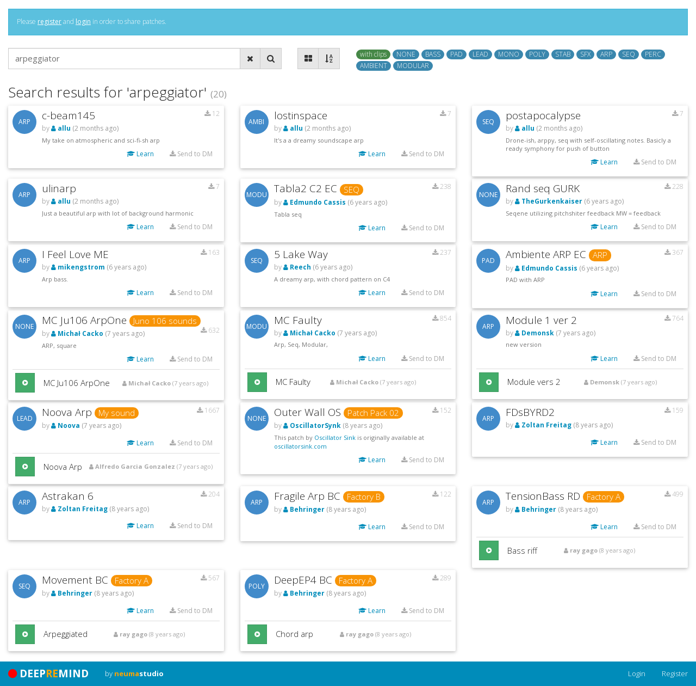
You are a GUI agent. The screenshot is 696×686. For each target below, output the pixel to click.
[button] (25, 383)
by (134, 673)
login (83, 21)
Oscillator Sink (335, 437)
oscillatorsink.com (300, 446)
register (49, 21)
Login (636, 673)
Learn (140, 153)
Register (675, 673)
